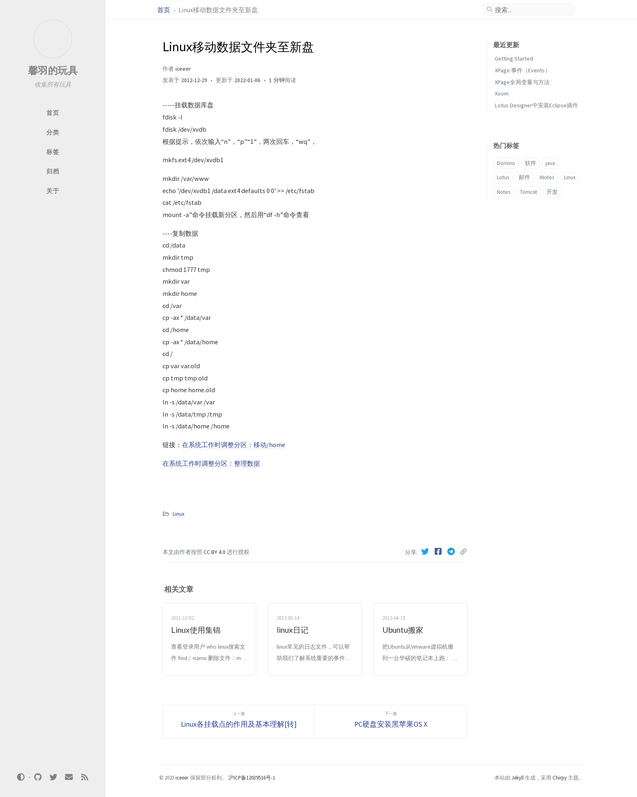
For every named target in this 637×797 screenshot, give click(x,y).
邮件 (524, 177)
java (550, 163)
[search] (529, 10)
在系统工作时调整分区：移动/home (233, 445)
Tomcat (528, 192)
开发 (552, 192)
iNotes (547, 177)
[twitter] (53, 777)
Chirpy (559, 777)
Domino (506, 163)
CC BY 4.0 (215, 552)
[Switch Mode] (21, 777)
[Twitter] (426, 551)
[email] (69, 777)
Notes (503, 192)
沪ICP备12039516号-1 (251, 777)
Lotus (503, 177)
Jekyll (517, 777)
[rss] (84, 777)
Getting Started (514, 58)
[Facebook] (439, 551)
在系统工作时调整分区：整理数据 (211, 463)
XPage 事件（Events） (522, 70)
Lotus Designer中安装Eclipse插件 (536, 105)
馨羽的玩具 (53, 70)
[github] (38, 777)
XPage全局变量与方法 (522, 82)
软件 (530, 163)
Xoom (502, 93)
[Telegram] (452, 551)
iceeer (183, 68)
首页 (164, 10)
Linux (178, 513)
